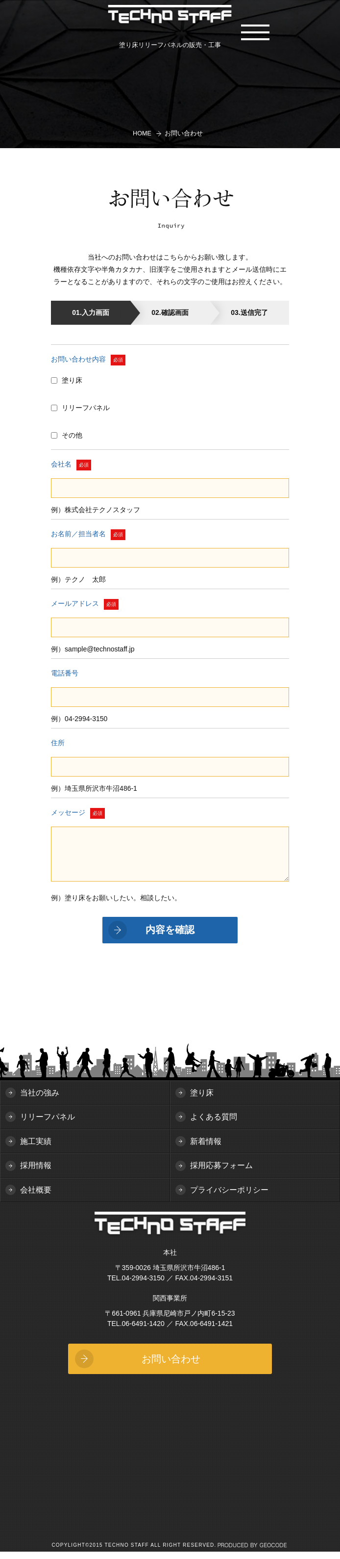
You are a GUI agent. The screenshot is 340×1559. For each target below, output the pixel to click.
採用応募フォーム (221, 1173)
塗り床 (202, 1100)
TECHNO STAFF (170, 15)
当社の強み (39, 1100)
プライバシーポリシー (229, 1197)
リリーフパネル (47, 1124)
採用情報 (35, 1173)
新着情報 (205, 1148)
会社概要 (35, 1197)
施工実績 (35, 1148)
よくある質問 (213, 1124)
